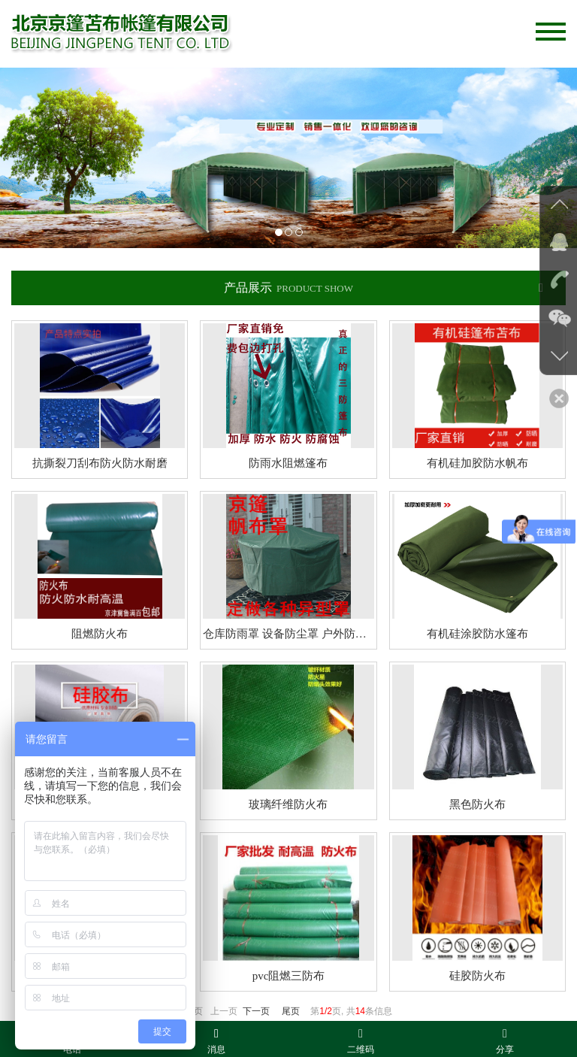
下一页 (256, 1011)
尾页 (291, 1011)
